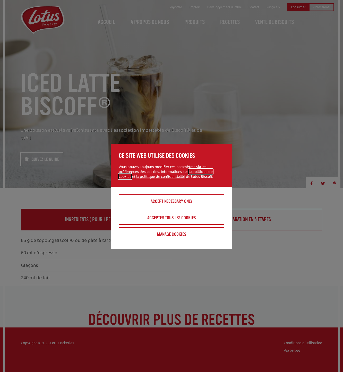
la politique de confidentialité (160, 176)
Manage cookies (171, 234)
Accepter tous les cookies (171, 217)
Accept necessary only (171, 201)
